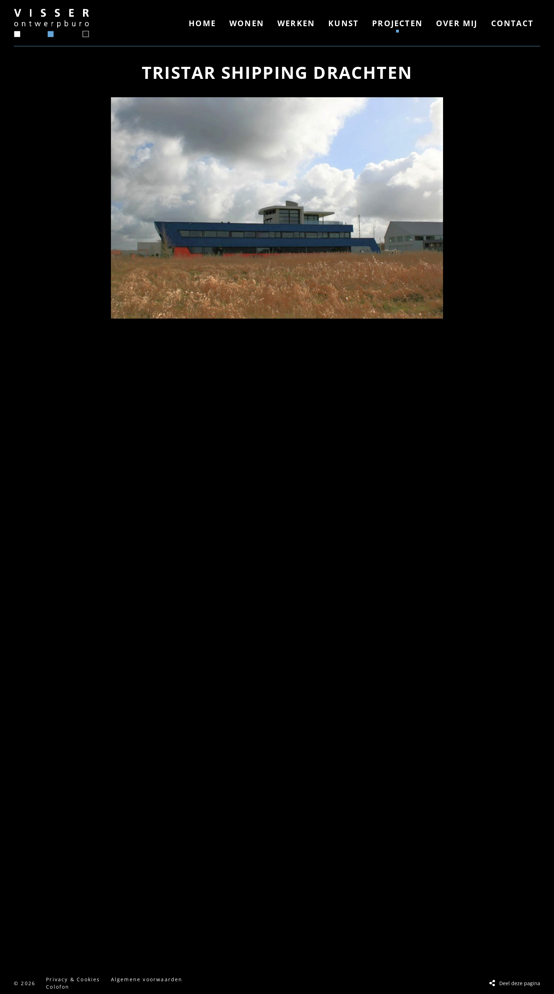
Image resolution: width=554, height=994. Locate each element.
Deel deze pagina (519, 983)
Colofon (57, 986)
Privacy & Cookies (73, 979)
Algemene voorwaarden (147, 979)
